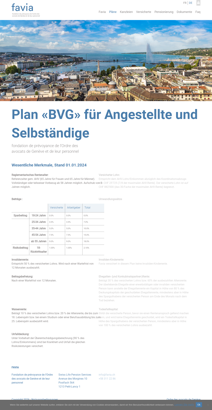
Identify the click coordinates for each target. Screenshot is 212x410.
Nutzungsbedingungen (43, 399)
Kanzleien (126, 12)
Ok (198, 404)
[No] (208, 405)
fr (184, 2)
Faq (197, 12)
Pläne (113, 12)
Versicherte (143, 12)
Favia (102, 12)
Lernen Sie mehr (184, 404)
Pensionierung (164, 12)
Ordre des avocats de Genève (182, 399)
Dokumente (184, 12)
